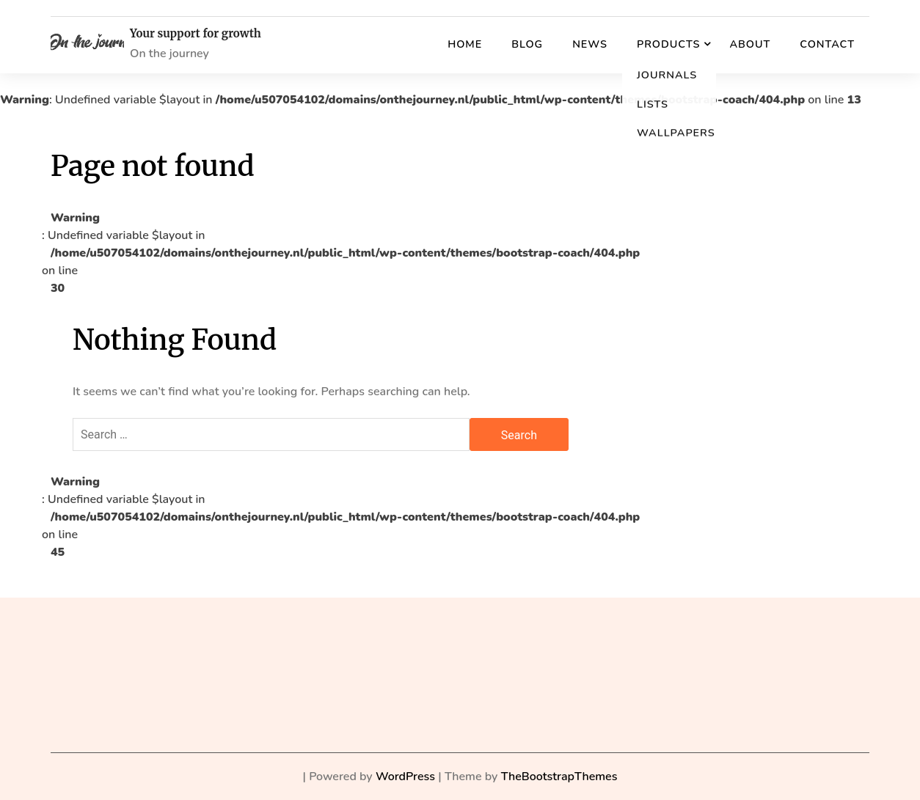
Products (668, 44)
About (749, 44)
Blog (527, 44)
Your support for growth (195, 34)
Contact (827, 44)
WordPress (405, 776)
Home (465, 44)
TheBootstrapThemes (559, 776)
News (589, 44)
